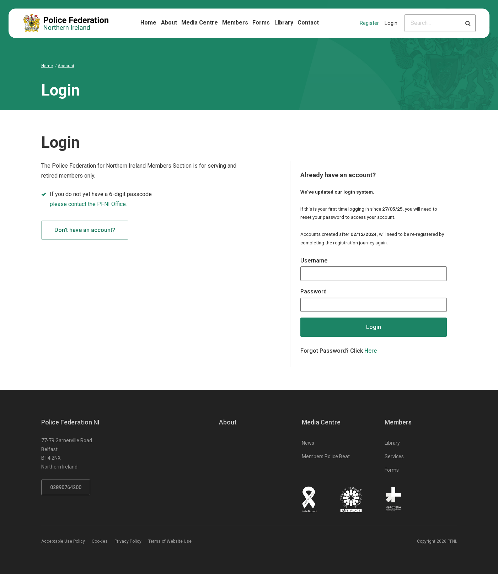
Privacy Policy (127, 541)
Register (369, 23)
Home (148, 22)
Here (370, 350)
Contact (308, 22)
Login (391, 23)
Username (313, 260)
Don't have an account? (84, 230)
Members (235, 22)
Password (313, 291)
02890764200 (65, 487)
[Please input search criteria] (433, 23)
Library (283, 22)
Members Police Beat (326, 456)
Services (394, 456)
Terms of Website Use (170, 541)
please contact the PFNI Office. (88, 204)
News (308, 443)
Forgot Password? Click (338, 350)
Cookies (100, 541)
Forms (261, 22)
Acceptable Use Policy (63, 541)
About (169, 22)
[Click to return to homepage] (65, 23)
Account (66, 66)
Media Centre (199, 22)
